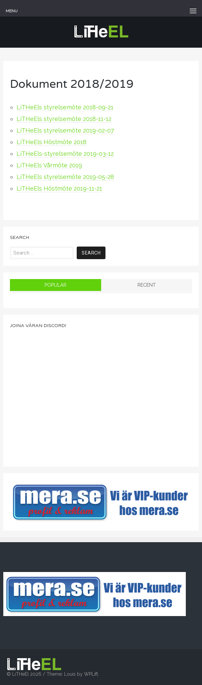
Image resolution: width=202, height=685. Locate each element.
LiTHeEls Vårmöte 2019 (49, 165)
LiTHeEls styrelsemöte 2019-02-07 (65, 130)
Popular (55, 285)
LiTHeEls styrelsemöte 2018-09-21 (65, 107)
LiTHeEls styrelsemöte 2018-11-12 (64, 118)
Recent (147, 285)
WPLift (91, 674)
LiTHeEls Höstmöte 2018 (52, 142)
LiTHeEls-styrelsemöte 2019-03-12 (65, 153)
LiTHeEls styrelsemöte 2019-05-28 (65, 176)
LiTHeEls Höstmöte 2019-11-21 (59, 188)
